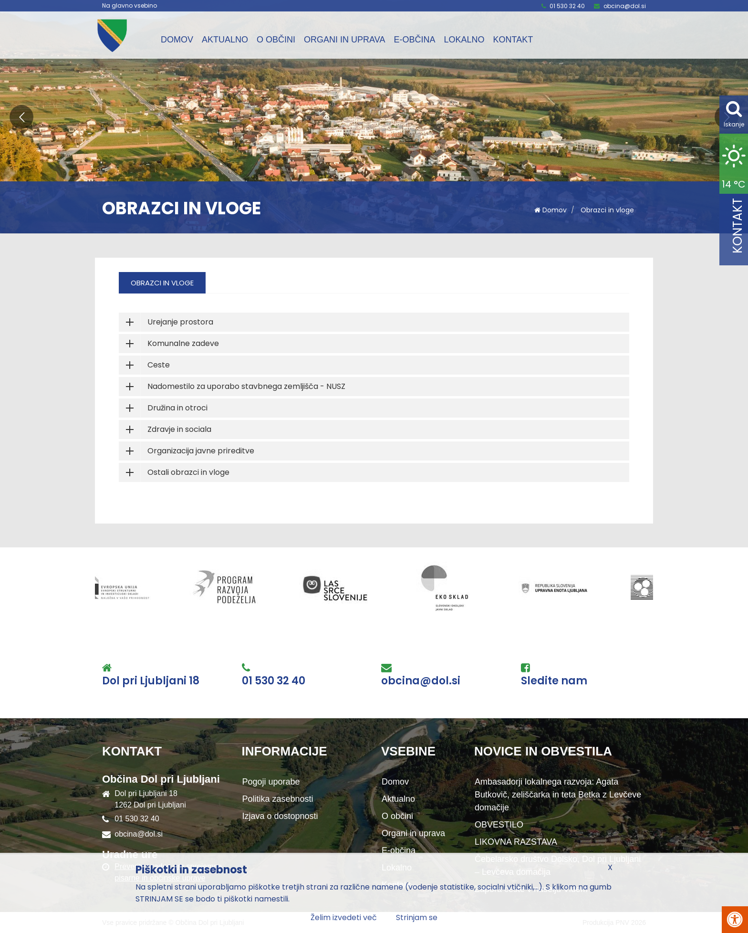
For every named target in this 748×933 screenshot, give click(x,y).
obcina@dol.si (624, 6)
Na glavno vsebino (129, 5)
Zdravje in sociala (179, 429)
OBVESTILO (499, 824)
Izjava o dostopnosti (280, 816)
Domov (177, 39)
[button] (21, 117)
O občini (276, 39)
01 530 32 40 (567, 6)
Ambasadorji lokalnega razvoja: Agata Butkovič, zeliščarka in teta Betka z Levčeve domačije (558, 794)
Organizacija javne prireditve (200, 450)
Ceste (158, 364)
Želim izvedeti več (344, 917)
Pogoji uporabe (271, 781)
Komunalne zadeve (183, 343)
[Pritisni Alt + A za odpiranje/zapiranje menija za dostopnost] (735, 919)
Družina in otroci (177, 407)
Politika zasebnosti (277, 799)
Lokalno (464, 39)
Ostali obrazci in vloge (188, 472)
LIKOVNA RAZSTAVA (516, 842)
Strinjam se (416, 917)
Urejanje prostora (180, 321)
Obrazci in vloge (607, 210)
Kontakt (513, 39)
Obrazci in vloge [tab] (162, 283)
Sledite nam (554, 681)
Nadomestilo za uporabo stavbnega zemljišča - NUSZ (246, 386)
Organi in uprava (344, 39)
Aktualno (225, 39)
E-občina (414, 39)
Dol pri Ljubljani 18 (150, 681)
